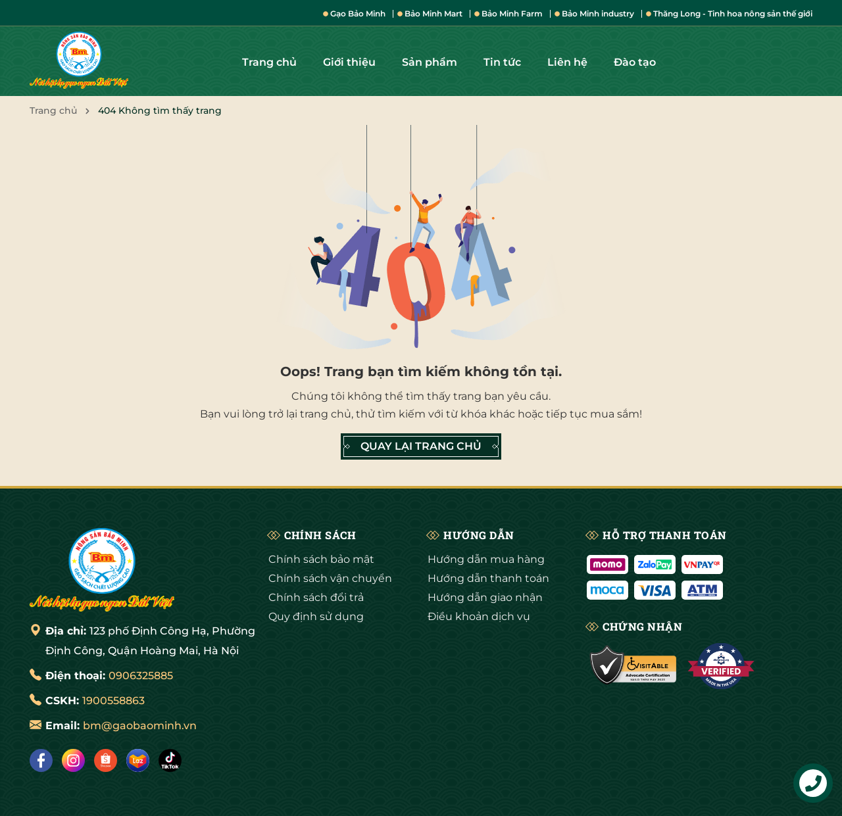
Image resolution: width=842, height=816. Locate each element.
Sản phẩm (429, 62)
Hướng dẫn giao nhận (485, 597)
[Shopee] (105, 760)
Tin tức (502, 62)
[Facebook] (41, 760)
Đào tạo (635, 62)
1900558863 (113, 700)
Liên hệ (567, 62)
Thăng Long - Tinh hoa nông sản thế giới (729, 13)
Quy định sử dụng (316, 616)
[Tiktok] (170, 760)
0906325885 (141, 675)
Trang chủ (269, 62)
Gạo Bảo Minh (354, 13)
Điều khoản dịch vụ (479, 616)
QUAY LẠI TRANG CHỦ (421, 446)
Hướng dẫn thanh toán (488, 578)
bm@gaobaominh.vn (140, 725)
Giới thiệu (349, 62)
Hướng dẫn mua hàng (486, 559)
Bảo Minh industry (594, 13)
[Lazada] (137, 760)
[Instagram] (73, 760)
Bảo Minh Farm (508, 13)
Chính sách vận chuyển (330, 578)
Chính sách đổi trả (316, 597)
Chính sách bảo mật (321, 559)
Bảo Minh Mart (429, 13)
